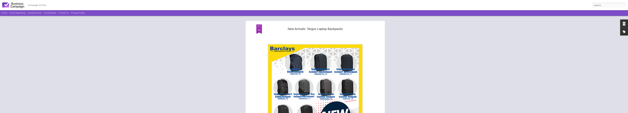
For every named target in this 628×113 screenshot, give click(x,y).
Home (4, 13)
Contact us (63, 13)
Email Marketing (17, 13)
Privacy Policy (78, 13)
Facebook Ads (35, 13)
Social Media (50, 13)
